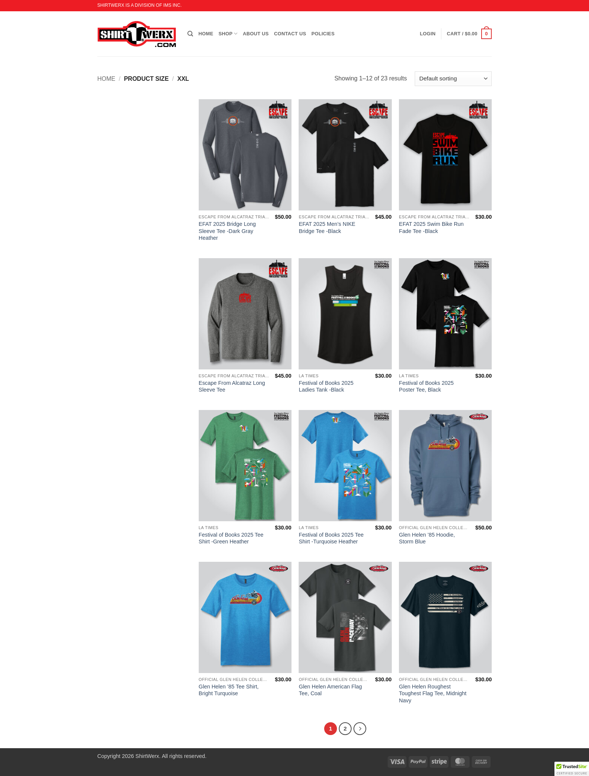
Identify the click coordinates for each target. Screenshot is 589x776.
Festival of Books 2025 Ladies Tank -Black (326, 386)
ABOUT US (256, 33)
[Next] (359, 728)
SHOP (228, 33)
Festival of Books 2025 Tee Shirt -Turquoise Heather (331, 538)
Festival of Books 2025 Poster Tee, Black (426, 386)
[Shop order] (453, 78)
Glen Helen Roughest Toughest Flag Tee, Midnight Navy (433, 693)
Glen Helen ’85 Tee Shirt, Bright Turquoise (229, 690)
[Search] (190, 34)
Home (106, 79)
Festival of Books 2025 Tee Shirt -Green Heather (231, 538)
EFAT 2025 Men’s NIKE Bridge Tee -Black (327, 227)
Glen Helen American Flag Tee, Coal (330, 690)
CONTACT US (290, 33)
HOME (205, 33)
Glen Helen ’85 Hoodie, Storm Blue (427, 538)
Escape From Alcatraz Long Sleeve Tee (232, 386)
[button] (469, 33)
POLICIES (323, 33)
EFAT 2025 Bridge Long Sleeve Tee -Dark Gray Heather (227, 231)
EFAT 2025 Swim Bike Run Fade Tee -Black (431, 227)
